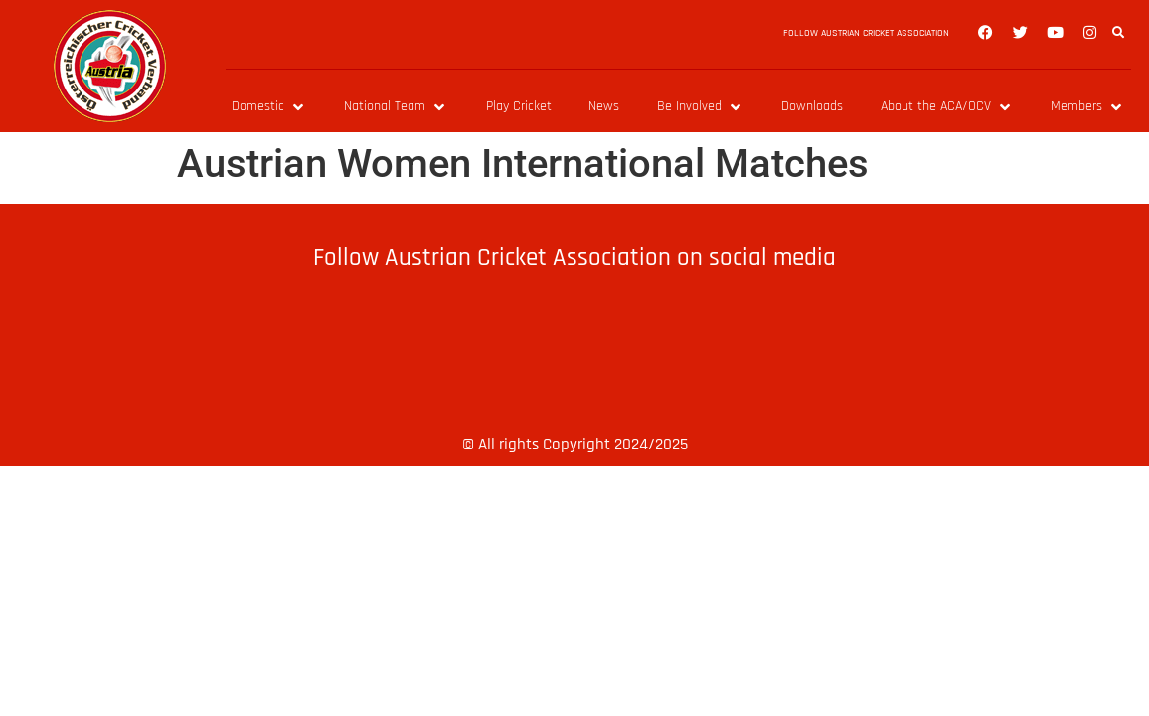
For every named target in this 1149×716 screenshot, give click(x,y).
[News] (603, 106)
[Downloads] (812, 106)
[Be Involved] (700, 106)
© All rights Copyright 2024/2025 (575, 444)
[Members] (1088, 106)
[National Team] (396, 106)
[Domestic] (269, 106)
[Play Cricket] (519, 106)
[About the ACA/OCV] (947, 106)
